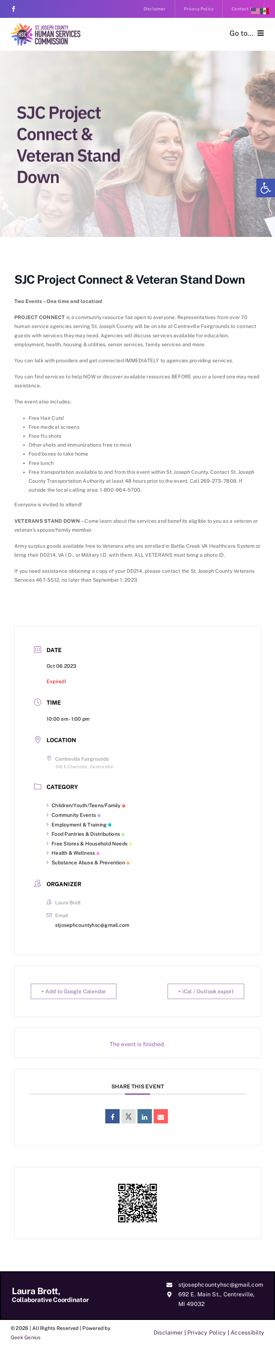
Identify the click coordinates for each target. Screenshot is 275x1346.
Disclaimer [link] (168, 1332)
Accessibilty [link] (247, 1332)
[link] (265, 188)
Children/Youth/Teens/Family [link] (86, 805)
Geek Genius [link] (26, 1337)
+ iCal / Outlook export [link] (206, 991)
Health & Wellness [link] (73, 853)
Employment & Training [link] (79, 825)
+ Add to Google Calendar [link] (73, 991)
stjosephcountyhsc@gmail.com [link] (92, 925)
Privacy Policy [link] (206, 1332)
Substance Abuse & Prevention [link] (88, 862)
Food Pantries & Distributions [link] (86, 834)
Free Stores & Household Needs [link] (89, 843)
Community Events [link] (74, 815)
